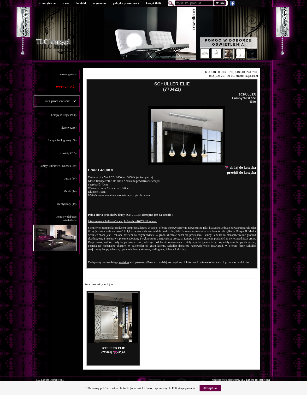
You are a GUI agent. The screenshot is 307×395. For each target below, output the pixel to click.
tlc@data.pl (251, 76)
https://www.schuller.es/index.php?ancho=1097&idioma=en (122, 221)
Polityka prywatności (184, 388)
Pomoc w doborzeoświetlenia (55, 233)
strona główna (47, 3)
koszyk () (153, 3)
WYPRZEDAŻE (66, 87)
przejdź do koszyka (241, 172)
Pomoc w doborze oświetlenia (228, 42)
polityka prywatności (126, 3)
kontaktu (124, 262)
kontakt (81, 3)
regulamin (99, 3)
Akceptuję (210, 388)
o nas (66, 3)
